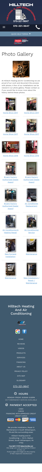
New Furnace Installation (10, 248)
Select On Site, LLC (27, 446)
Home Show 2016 (10, 148)
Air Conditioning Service (31, 224)
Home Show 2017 (10, 105)
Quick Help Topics (21, 34)
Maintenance (31, 246)
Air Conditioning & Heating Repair (10, 224)
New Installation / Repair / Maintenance (31, 273)
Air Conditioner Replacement (31, 197)
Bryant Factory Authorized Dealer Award (10, 172)
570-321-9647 (21, 386)
